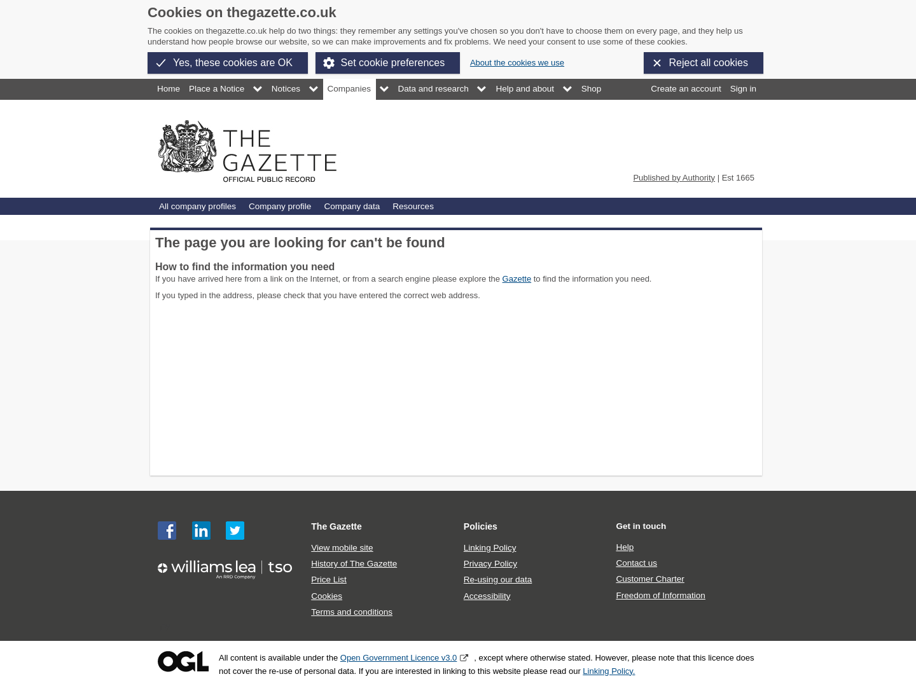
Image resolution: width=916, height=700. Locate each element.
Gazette (517, 279)
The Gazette (336, 526)
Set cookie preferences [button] (393, 62)
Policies (480, 526)
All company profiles (197, 206)
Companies (349, 88)
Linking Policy (490, 547)
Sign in (743, 88)
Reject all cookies (709, 62)
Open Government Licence (183, 661)
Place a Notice (216, 88)
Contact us (636, 563)
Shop (591, 88)
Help (625, 547)
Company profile (280, 206)
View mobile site (342, 547)
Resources (413, 206)
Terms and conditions (351, 612)
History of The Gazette (354, 563)
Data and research (433, 88)
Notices (286, 88)
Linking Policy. (609, 671)
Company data (352, 206)
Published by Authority (674, 177)
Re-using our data (498, 579)
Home (168, 88)
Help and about (525, 88)
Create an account (686, 88)
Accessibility (487, 596)
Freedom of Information (660, 595)
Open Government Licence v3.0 (398, 657)
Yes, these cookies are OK (233, 62)
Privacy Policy (490, 563)
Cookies (326, 596)
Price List (329, 579)
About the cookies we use (517, 62)
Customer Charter (650, 579)
